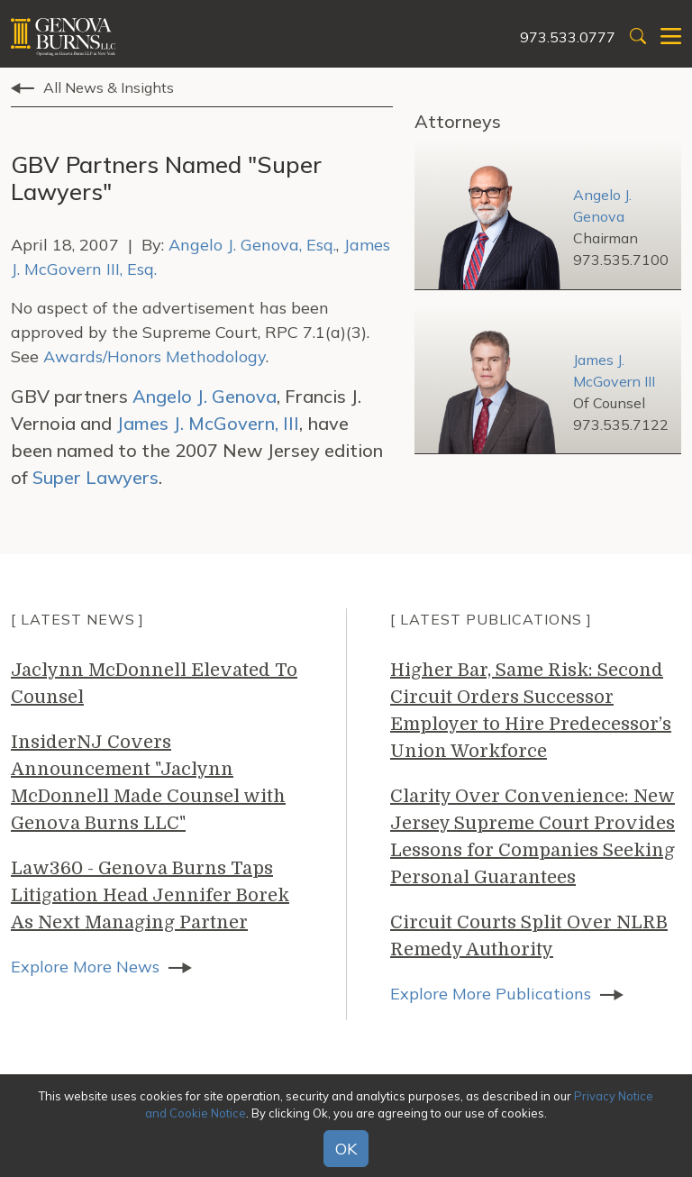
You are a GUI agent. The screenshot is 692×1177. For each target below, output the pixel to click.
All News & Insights (108, 87)
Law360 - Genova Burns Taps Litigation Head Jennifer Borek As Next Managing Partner (150, 895)
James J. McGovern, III (207, 423)
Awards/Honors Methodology (154, 356)
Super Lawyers (95, 477)
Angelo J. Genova (204, 396)
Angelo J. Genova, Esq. (252, 244)
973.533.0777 (567, 37)
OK (346, 1148)
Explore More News (85, 966)
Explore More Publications (490, 993)
